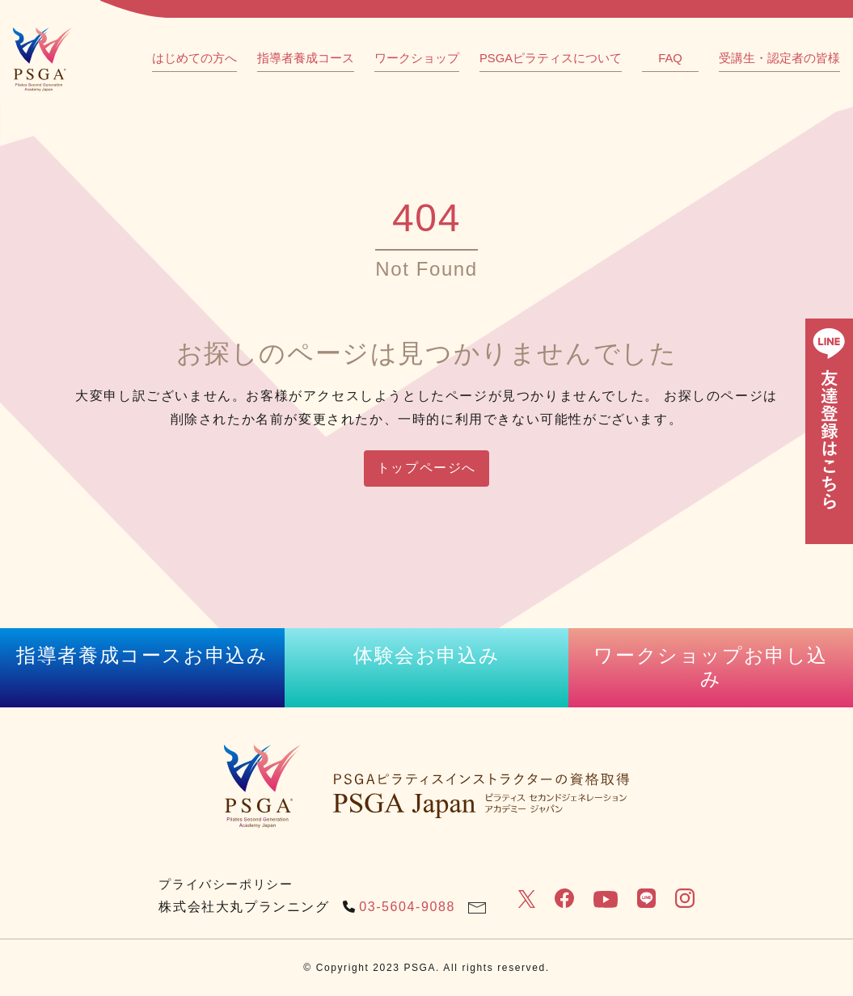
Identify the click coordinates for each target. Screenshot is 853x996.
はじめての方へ (194, 58)
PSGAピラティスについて (550, 58)
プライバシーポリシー (225, 884)
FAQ (670, 58)
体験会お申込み (426, 655)
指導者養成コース (305, 58)
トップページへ (426, 468)
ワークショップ (416, 58)
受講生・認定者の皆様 (779, 58)
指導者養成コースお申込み (142, 655)
